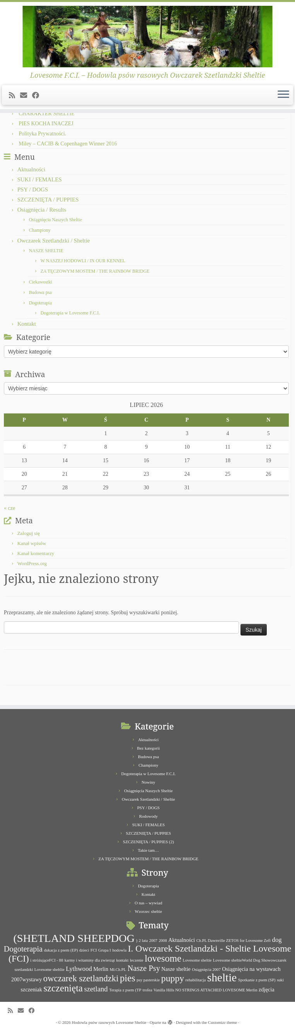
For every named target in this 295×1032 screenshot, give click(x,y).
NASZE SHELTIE (46, 250)
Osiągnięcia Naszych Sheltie (55, 219)
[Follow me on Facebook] (38, 95)
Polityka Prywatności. (42, 134)
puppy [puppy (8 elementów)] (172, 978)
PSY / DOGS (32, 189)
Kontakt (26, 324)
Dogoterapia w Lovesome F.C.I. (70, 313)
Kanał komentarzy (36, 553)
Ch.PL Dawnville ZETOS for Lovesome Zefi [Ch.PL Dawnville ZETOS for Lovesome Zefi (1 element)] (233, 940)
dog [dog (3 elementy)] (277, 939)
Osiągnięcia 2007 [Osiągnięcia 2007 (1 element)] (206, 969)
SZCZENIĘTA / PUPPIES (48, 199)
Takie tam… (148, 850)
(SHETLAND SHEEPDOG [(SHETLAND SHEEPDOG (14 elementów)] (74, 938)
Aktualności (31, 169)
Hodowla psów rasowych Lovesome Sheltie (109, 1022)
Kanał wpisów (31, 543)
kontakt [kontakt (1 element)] (122, 960)
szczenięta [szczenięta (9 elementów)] (62, 988)
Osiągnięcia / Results (42, 210)
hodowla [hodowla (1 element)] (119, 950)
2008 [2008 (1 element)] (163, 940)
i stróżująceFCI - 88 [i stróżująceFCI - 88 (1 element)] (46, 960)
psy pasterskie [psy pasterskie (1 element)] (148, 980)
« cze (9, 508)
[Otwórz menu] (283, 95)
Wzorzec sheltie (148, 911)
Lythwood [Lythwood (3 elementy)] (79, 968)
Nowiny (148, 782)
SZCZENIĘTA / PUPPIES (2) (148, 841)
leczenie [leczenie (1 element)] (136, 960)
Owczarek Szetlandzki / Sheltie (53, 240)
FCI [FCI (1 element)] (93, 950)
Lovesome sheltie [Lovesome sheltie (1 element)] (196, 960)
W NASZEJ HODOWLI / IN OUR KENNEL (83, 260)
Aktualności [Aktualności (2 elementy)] (181, 940)
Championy (40, 230)
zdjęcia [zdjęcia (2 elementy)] (266, 989)
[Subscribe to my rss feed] (14, 95)
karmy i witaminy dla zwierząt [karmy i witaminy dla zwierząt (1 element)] (90, 960)
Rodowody (148, 816)
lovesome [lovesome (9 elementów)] (163, 958)
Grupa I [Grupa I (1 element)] (104, 950)
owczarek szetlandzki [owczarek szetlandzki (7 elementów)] (81, 978)
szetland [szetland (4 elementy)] (95, 989)
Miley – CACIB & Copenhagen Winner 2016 (68, 144)
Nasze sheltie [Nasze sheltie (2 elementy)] (176, 969)
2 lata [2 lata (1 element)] (143, 940)
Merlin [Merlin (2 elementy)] (100, 969)
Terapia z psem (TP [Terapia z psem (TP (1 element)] (125, 990)
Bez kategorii (148, 748)
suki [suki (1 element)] (280, 980)
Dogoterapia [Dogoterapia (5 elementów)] (23, 949)
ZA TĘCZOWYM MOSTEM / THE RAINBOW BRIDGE (95, 271)
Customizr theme (222, 1022)
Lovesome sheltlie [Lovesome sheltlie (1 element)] (49, 969)
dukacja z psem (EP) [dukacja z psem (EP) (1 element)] (61, 950)
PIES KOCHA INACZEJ (46, 123)
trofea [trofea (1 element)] (147, 990)
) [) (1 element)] (137, 940)
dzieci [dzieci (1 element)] (84, 950)
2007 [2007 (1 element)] (153, 940)
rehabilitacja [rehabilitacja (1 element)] (196, 980)
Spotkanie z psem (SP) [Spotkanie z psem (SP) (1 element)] (257, 980)
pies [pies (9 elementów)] (127, 978)
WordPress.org (32, 563)
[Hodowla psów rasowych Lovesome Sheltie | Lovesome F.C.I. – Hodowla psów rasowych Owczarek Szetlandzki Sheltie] (147, 36)
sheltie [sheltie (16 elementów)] (222, 977)
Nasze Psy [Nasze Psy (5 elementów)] (144, 968)
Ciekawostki (40, 282)
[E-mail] (26, 95)
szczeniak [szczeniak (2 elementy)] (31, 989)
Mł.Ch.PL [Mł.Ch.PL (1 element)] (118, 969)
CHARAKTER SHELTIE (47, 113)
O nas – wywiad (148, 902)
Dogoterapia (40, 303)
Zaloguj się (28, 533)
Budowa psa (40, 292)
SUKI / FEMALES (39, 179)
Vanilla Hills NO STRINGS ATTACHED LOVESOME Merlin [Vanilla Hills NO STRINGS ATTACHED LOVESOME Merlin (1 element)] (205, 990)
